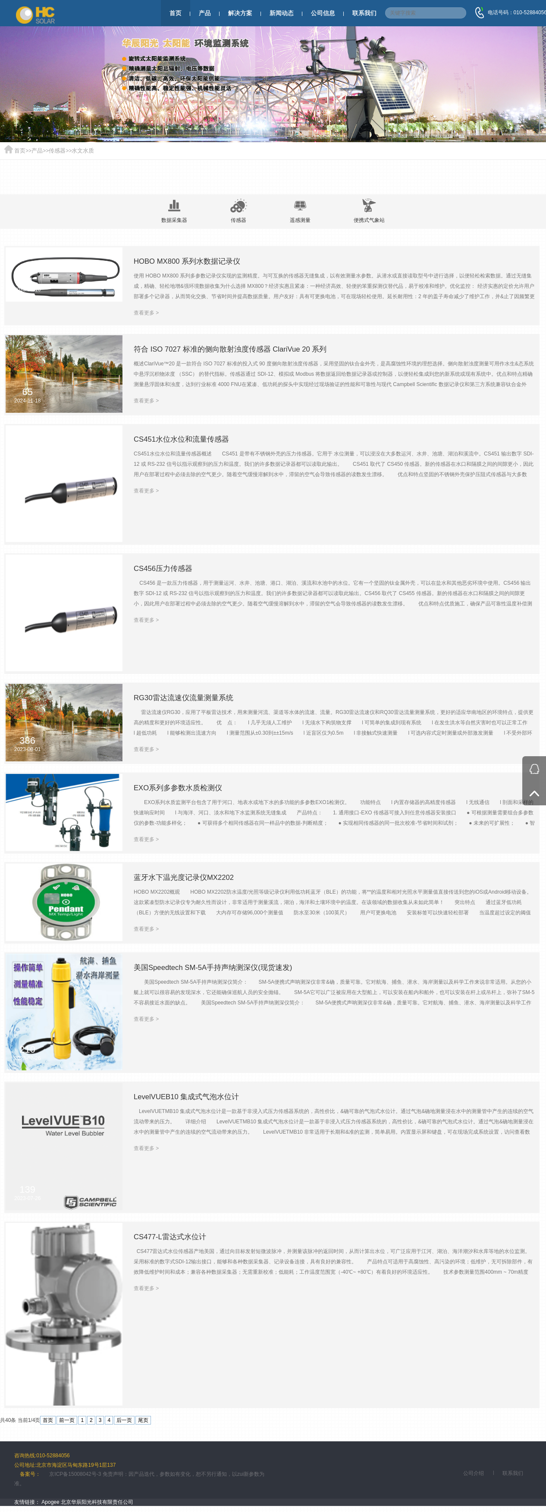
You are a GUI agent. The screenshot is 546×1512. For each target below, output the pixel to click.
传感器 (55, 151)
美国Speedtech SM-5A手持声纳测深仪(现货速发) (218, 969)
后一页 (124, 1421)
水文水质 (79, 151)
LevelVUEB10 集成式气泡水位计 (190, 1098)
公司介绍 (473, 1474)
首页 (175, 12)
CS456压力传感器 (165, 570)
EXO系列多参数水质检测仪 (181, 789)
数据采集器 (171, 211)
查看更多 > (146, 314)
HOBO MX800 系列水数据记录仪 (191, 262)
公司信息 (323, 12)
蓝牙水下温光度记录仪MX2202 (187, 879)
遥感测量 (301, 211)
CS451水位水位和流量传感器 (184, 440)
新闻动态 (282, 12)
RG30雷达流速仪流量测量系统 (186, 699)
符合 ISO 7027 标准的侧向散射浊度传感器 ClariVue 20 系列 (236, 350)
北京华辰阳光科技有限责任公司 (97, 1503)
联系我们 (364, 12)
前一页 (67, 1421)
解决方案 (240, 12)
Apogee (50, 1503)
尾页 (143, 1421)
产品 (205, 12)
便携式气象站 (372, 211)
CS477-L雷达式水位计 (172, 1238)
